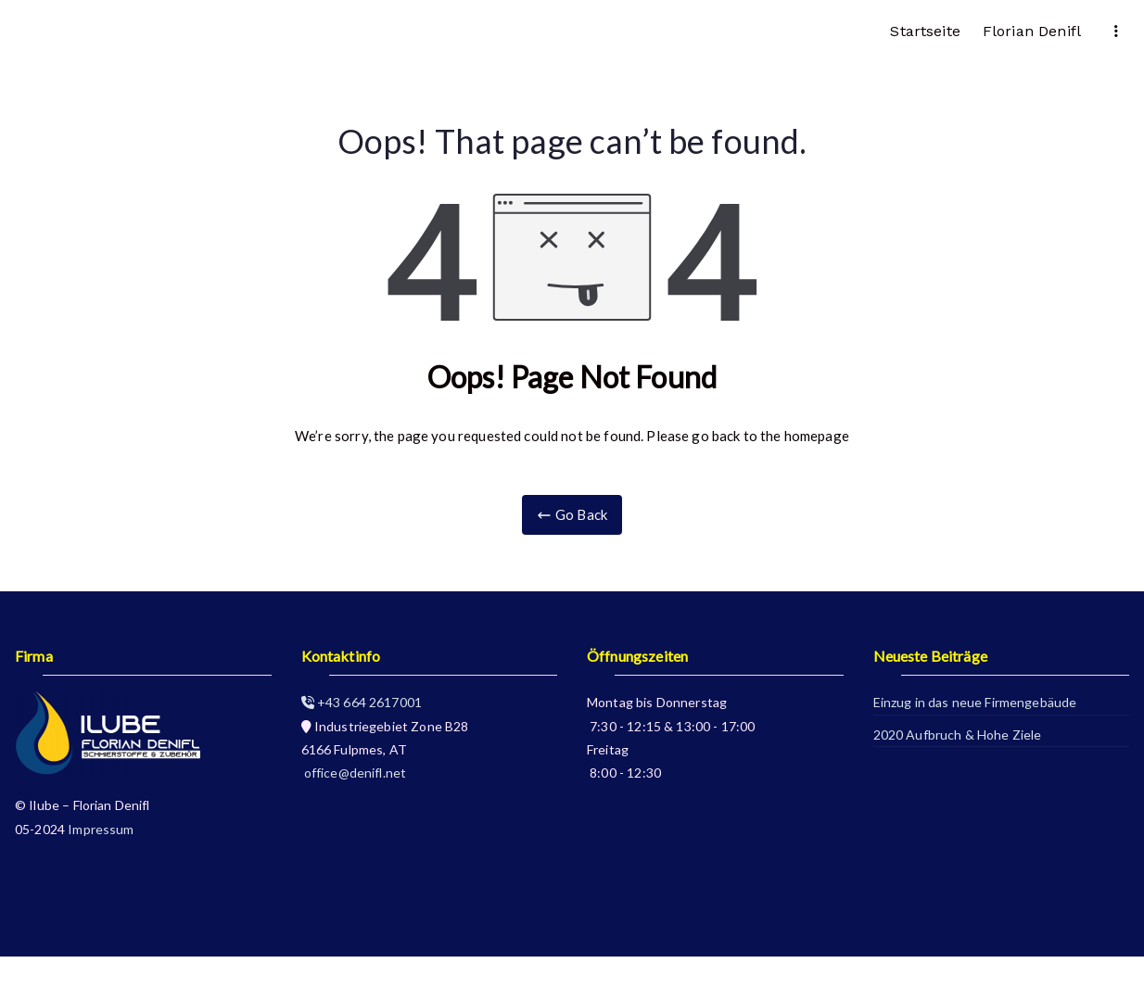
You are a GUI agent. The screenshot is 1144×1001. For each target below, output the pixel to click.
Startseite (925, 31)
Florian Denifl (1032, 31)
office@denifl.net (354, 772)
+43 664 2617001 (362, 702)
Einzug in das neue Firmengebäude (975, 702)
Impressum (100, 829)
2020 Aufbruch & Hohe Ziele (957, 734)
